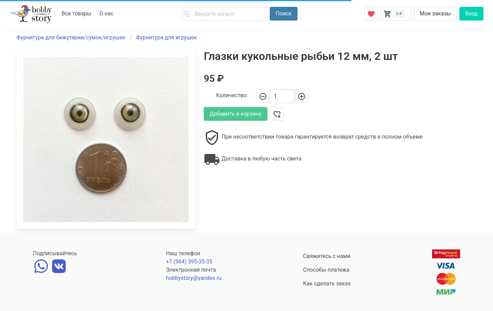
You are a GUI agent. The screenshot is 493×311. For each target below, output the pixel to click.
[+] (301, 96)
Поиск (284, 13)
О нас (107, 13)
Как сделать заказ (327, 283)
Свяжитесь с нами (326, 256)
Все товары (76, 13)
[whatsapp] (41, 265)
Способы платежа (326, 270)
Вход (471, 13)
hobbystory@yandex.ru (194, 278)
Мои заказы (435, 13)
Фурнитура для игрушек (166, 37)
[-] (263, 96)
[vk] (59, 265)
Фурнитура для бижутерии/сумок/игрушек (70, 37)
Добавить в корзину (235, 114)
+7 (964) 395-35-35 (189, 261)
